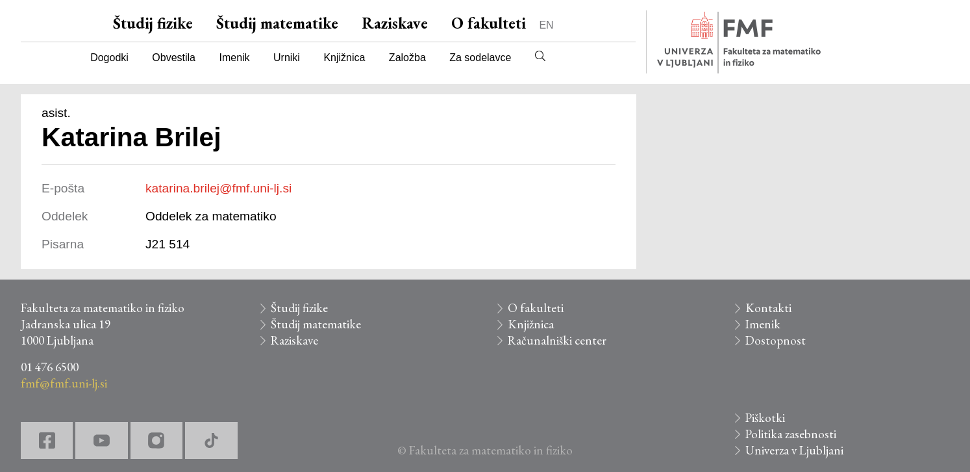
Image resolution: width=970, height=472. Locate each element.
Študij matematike (277, 23)
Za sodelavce (480, 57)
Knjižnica (344, 57)
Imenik (234, 57)
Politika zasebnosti (790, 434)
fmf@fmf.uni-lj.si (64, 383)
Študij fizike (153, 23)
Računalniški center (557, 340)
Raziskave (395, 23)
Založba (407, 57)
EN (546, 25)
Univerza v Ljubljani (794, 450)
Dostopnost (775, 340)
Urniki (286, 57)
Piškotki (765, 418)
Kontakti (768, 308)
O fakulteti (488, 23)
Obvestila (173, 57)
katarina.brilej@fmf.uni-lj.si (218, 188)
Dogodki (109, 57)
